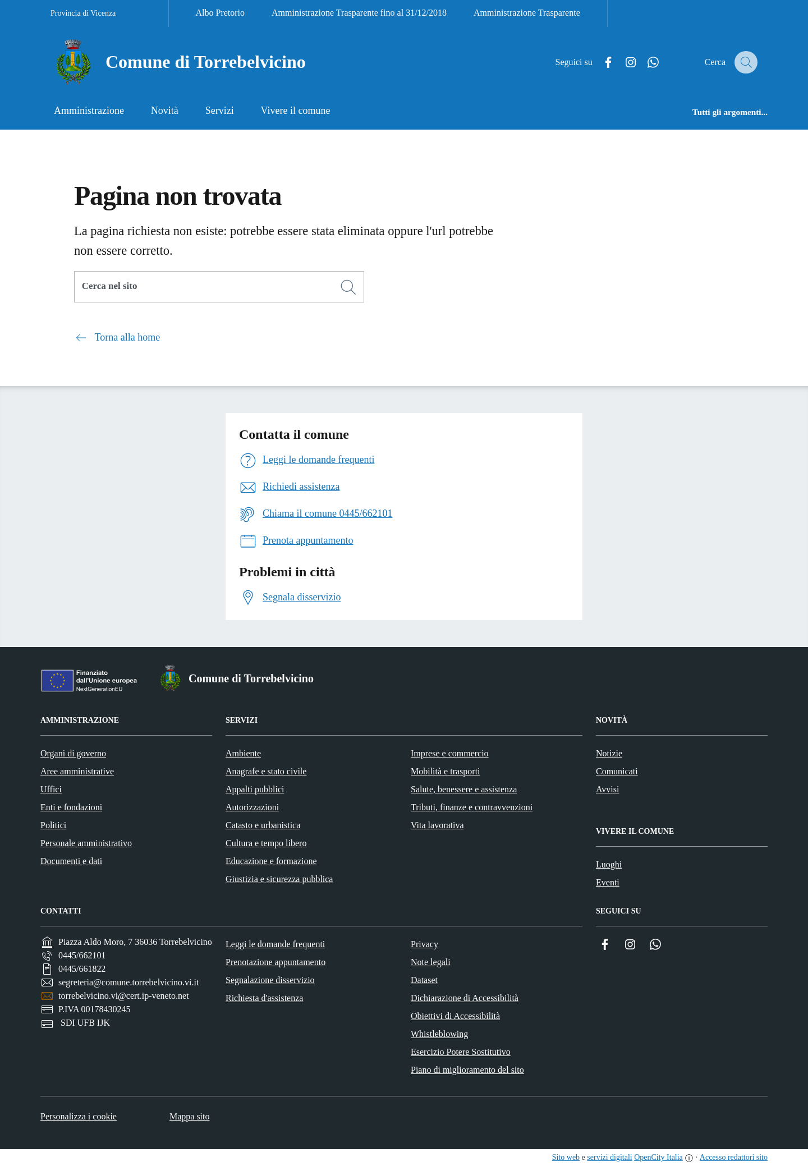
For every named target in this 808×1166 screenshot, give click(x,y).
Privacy (424, 944)
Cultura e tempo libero (266, 843)
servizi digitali (609, 1157)
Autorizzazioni (252, 807)
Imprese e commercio (450, 753)
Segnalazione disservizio (270, 980)
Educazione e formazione (271, 861)
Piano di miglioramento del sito (467, 1070)
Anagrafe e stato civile (266, 771)
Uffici (51, 789)
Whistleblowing (439, 1034)
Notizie (609, 753)
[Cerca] (348, 287)
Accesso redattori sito (734, 1157)
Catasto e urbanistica (263, 825)
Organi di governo (73, 753)
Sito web (566, 1157)
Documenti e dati (71, 861)
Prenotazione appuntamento (275, 962)
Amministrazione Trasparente (527, 12)
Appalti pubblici (255, 789)
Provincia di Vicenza (83, 13)
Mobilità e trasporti (445, 771)
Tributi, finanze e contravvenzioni (471, 807)
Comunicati (617, 771)
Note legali (431, 962)
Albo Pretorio (220, 12)
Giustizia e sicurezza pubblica (279, 879)
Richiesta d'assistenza (264, 998)
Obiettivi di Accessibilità (455, 1016)
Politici (53, 825)
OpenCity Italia (658, 1157)
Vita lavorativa (437, 825)
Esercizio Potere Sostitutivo (461, 1052)
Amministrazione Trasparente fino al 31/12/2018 (359, 12)
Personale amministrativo (86, 843)
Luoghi (609, 864)
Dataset (424, 980)
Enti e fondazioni (71, 807)
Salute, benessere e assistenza (464, 789)
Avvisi (607, 789)
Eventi (607, 882)
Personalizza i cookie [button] (78, 1116)
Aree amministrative (77, 771)
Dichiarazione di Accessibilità (464, 998)
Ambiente (243, 753)
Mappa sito (189, 1116)
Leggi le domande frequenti (275, 944)
